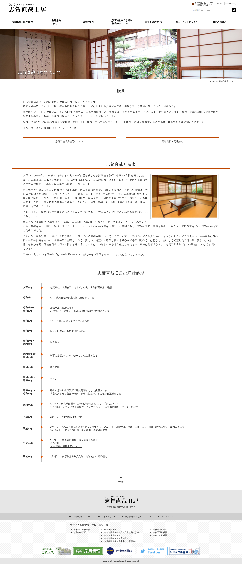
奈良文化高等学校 (112, 535)
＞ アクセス (70, 128)
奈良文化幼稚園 (160, 535)
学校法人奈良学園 (82, 529)
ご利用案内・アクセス (82, 517)
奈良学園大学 (110, 529)
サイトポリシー (108, 517)
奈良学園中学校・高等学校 (116, 538)
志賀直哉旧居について (23, 22)
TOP (121, 482)
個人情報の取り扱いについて (138, 517)
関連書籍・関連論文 (172, 141)
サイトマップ (167, 517)
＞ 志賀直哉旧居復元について (66, 446)
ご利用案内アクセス (55, 22)
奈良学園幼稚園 (160, 532)
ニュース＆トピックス (187, 22)
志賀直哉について (154, 22)
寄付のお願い (219, 22)
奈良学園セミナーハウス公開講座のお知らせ (204, 4)
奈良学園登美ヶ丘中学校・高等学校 (120, 541)
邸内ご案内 (88, 22)
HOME (212, 81)
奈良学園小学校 (160, 529)
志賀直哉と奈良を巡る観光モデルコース (121, 22)
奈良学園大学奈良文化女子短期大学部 (121, 532)
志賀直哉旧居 (80, 532)
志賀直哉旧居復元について (69, 141)
